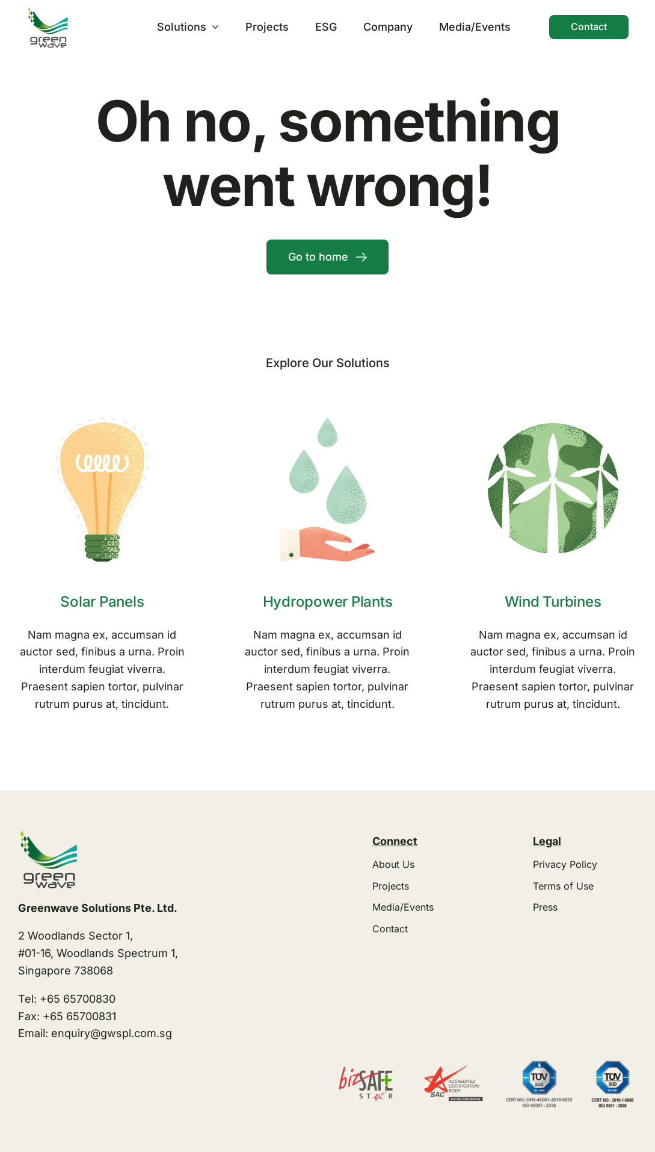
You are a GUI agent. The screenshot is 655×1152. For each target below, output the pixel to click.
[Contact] (589, 27)
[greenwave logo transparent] (47, 11)
